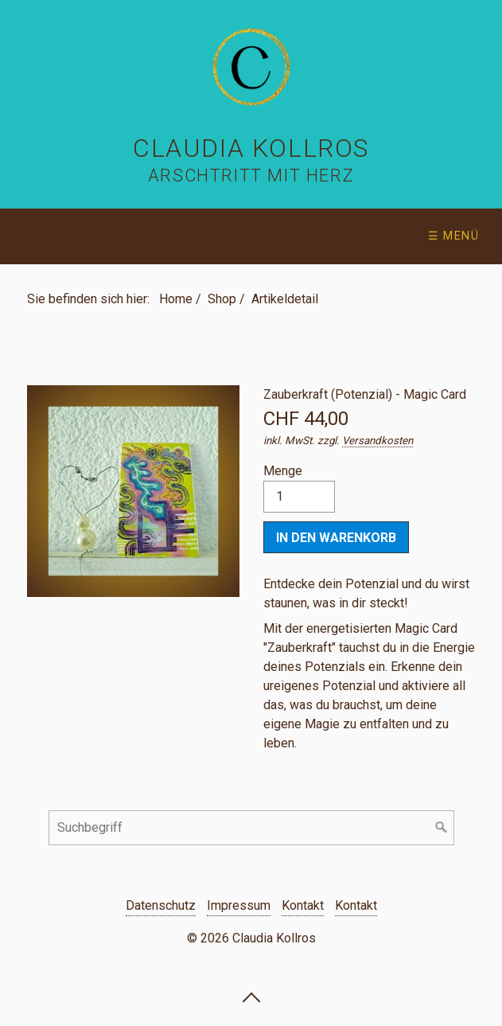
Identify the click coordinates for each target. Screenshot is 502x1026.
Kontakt (303, 905)
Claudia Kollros (251, 148)
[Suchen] (441, 827)
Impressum (238, 905)
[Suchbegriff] (251, 827)
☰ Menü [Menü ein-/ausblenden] (454, 236)
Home (176, 298)
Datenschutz (161, 905)
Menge (299, 488)
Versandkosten (377, 441)
